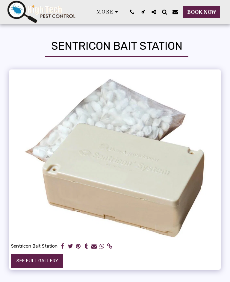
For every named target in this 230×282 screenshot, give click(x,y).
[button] (132, 12)
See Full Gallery (37, 260)
